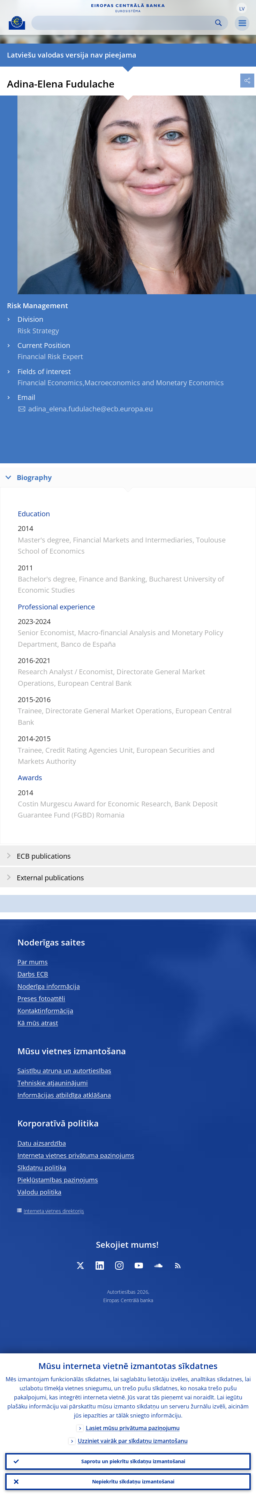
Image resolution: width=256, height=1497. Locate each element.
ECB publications (36, 856)
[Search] (124, 23)
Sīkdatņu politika (41, 1167)
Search (218, 23)
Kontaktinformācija (45, 1010)
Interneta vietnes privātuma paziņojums (75, 1155)
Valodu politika (39, 1192)
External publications (43, 877)
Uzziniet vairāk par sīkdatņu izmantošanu (133, 1441)
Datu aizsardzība (41, 1143)
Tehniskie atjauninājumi (52, 1083)
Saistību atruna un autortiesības (64, 1070)
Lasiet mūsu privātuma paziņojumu (133, 1428)
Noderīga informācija (48, 986)
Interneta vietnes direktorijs (54, 1211)
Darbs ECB (32, 974)
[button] (241, 8)
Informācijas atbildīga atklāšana (64, 1095)
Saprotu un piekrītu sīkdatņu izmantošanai (133, 1461)
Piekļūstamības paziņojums (57, 1180)
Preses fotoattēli (41, 998)
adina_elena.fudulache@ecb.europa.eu (90, 408)
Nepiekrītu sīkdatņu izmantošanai (133, 1481)
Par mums (32, 962)
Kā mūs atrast (37, 1023)
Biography (27, 477)
